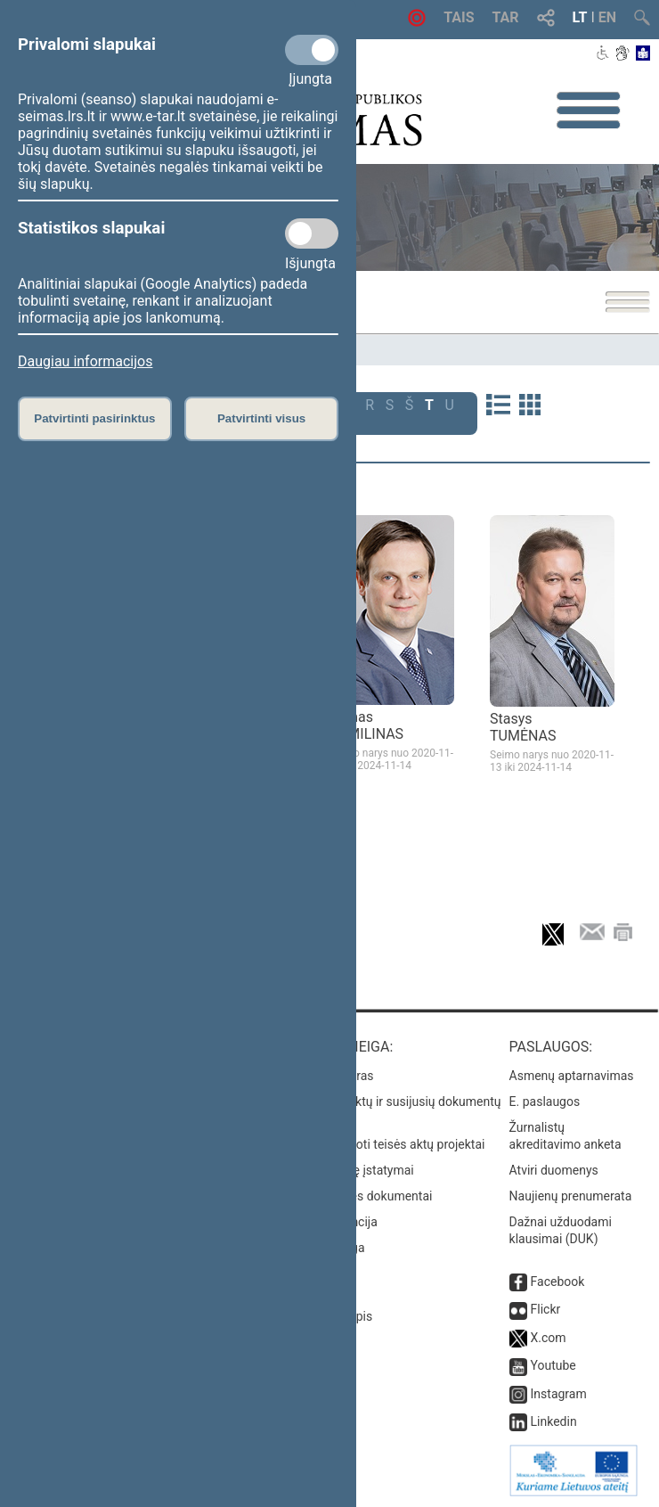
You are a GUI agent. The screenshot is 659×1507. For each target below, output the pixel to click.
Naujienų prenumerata (570, 1196)
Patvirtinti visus (261, 418)
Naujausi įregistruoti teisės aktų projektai (372, 1144)
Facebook (558, 1281)
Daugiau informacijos (85, 361)
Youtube (553, 1365)
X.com (548, 1338)
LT (580, 17)
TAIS (458, 17)
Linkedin (554, 1421)
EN (607, 17)
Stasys (523, 727)
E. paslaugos (545, 1101)
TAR (505, 17)
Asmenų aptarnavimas (571, 1076)
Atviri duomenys (553, 1170)
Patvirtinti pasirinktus (94, 418)
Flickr (546, 1309)
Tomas (366, 725)
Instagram (559, 1394)
